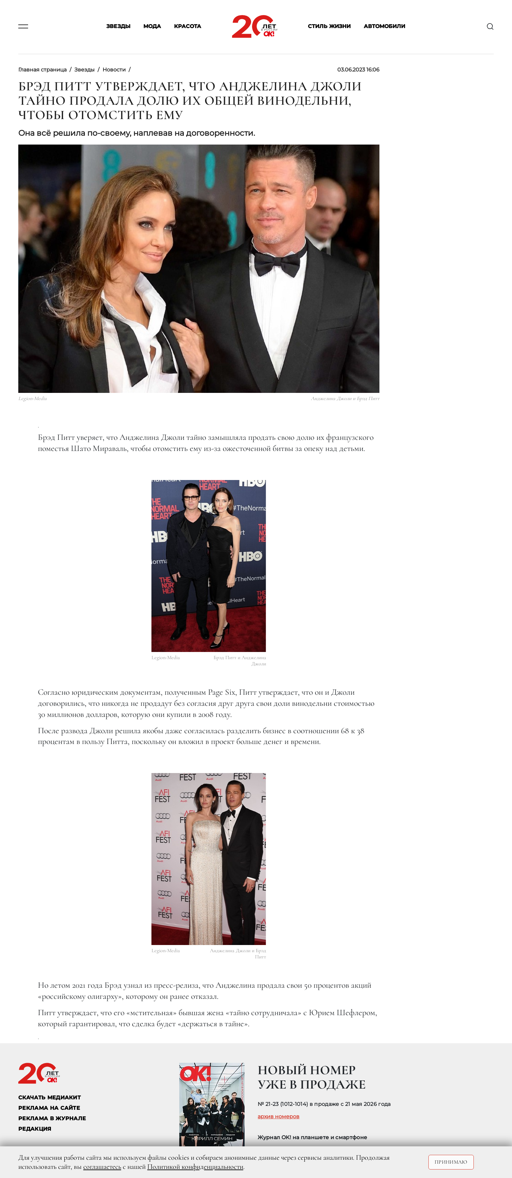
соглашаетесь (102, 1166)
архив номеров (278, 1117)
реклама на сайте (49, 1108)
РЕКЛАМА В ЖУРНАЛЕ (52, 1118)
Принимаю (451, 1162)
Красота (187, 26)
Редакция (35, 1129)
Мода (152, 26)
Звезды (118, 26)
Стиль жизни (329, 26)
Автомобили (384, 26)
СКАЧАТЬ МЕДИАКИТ (49, 1097)
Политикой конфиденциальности (195, 1166)
